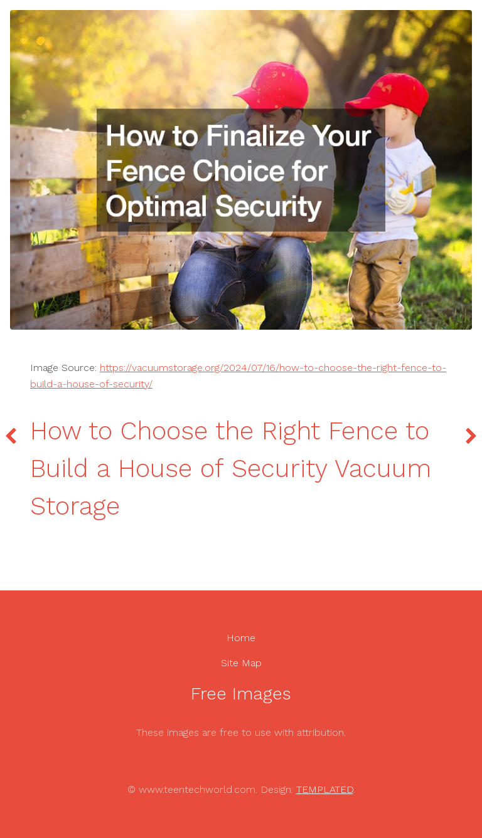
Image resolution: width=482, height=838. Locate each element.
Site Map (241, 663)
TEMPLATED (324, 789)
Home (241, 638)
